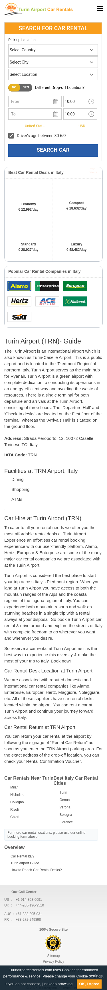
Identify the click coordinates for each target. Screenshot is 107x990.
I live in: (14, 125)
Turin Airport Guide (25, 863)
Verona (65, 807)
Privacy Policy (53, 961)
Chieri (14, 817)
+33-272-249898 (28, 920)
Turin (63, 792)
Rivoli (14, 810)
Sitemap (53, 956)
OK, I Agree (89, 984)
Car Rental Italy (22, 856)
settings (96, 976)
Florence (66, 822)
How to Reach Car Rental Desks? (36, 870)
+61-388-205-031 (29, 914)
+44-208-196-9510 (30, 905)
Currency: (66, 125)
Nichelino (17, 795)
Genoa (65, 800)
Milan (14, 787)
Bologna (66, 815)
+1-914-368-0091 (29, 900)
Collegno (17, 802)
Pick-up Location (22, 40)
